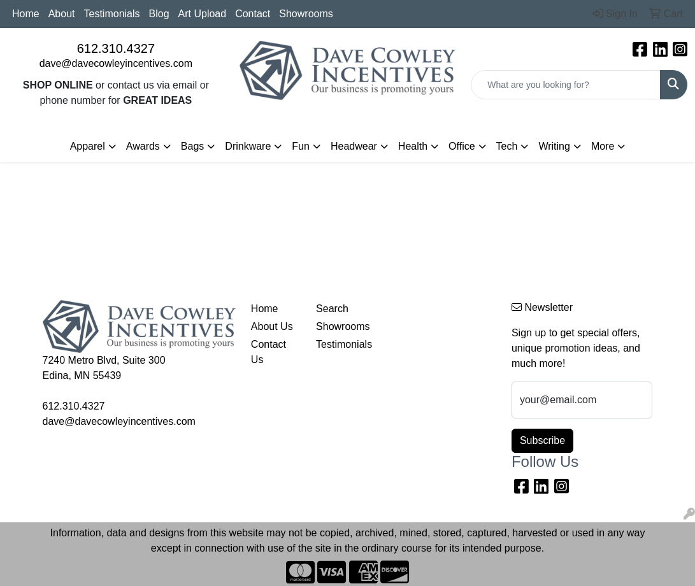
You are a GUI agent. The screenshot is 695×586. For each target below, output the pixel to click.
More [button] (602, 146)
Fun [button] (301, 146)
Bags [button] (192, 146)
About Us (272, 326)
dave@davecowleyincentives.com (115, 63)
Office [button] (461, 146)
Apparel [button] (87, 146)
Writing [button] (554, 146)
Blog (159, 13)
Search (332, 308)
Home (25, 13)
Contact (252, 13)
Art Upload (202, 13)
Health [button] (412, 146)
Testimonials (112, 13)
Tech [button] (507, 146)
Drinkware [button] (248, 146)
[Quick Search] (566, 84)
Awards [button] (143, 146)
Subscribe (542, 440)
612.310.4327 (116, 48)
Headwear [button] (354, 146)
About (61, 13)
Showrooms (306, 13)
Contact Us (268, 352)
